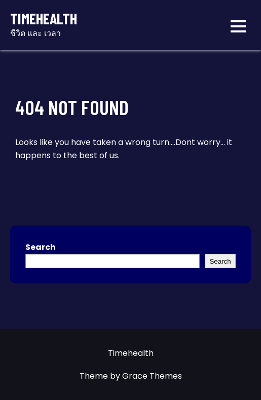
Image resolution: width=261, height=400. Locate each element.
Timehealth (43, 18)
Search (40, 247)
